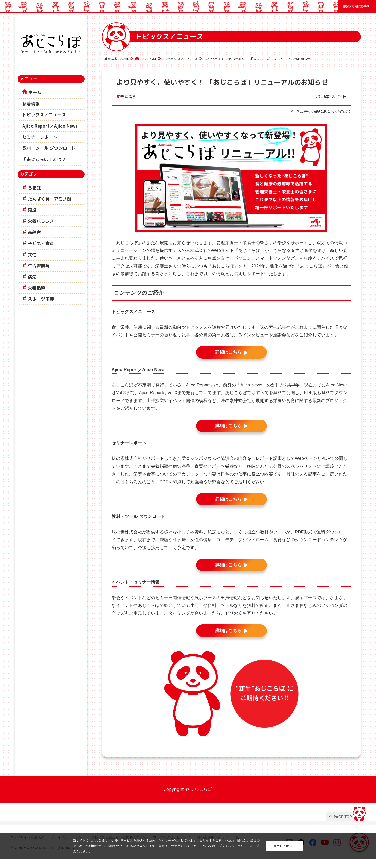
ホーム (34, 92)
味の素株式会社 (116, 59)
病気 (32, 277)
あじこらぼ (148, 59)
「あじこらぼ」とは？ (44, 159)
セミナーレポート (39, 137)
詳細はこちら (228, 352)
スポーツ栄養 (41, 299)
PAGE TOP (343, 812)
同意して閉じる (284, 846)
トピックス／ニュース (44, 115)
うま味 (34, 188)
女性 (32, 255)
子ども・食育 (41, 243)
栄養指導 (36, 288)
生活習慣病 (39, 266)
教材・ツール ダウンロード (49, 148)
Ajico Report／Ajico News (50, 126)
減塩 (32, 210)
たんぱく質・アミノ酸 (49, 199)
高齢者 (34, 232)
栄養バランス (41, 221)
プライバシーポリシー (234, 846)
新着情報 (31, 104)
